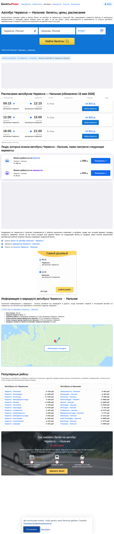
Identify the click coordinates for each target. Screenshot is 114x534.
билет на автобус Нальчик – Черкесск (27, 241)
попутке (36, 158)
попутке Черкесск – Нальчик (25, 247)
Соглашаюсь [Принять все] (31, 529)
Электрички (75, 4)
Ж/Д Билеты (37, 4)
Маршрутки (57, 4)
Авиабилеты (26, 4)
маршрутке (38, 170)
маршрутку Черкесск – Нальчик (26, 244)
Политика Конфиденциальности (37, 523)
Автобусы (47, 4)
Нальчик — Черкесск (26, 50)
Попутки (66, 4)
